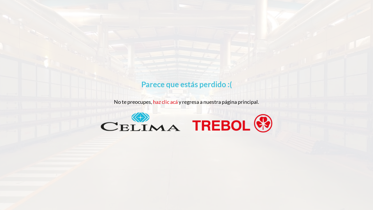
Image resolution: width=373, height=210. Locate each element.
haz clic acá (165, 102)
